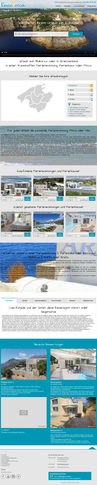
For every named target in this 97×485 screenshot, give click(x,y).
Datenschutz (5, 465)
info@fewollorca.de (63, 464)
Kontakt (4, 455)
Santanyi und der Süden (78, 115)
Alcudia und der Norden (78, 109)
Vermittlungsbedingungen (9, 458)
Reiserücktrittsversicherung (10, 461)
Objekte (67, 6)
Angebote (91, 6)
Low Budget (79, 6)
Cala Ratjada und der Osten (79, 107)
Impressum (5, 456)
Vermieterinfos (6, 464)
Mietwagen (5, 462)
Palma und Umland (76, 113)
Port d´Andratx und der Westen (80, 111)
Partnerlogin (5, 459)
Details (27, 199)
